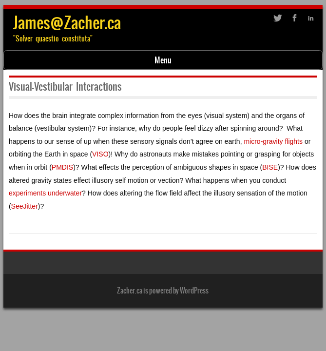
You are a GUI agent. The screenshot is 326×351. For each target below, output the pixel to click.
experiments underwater (45, 193)
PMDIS (62, 167)
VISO (100, 154)
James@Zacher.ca (67, 23)
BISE (270, 167)
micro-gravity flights (273, 141)
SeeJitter (24, 206)
